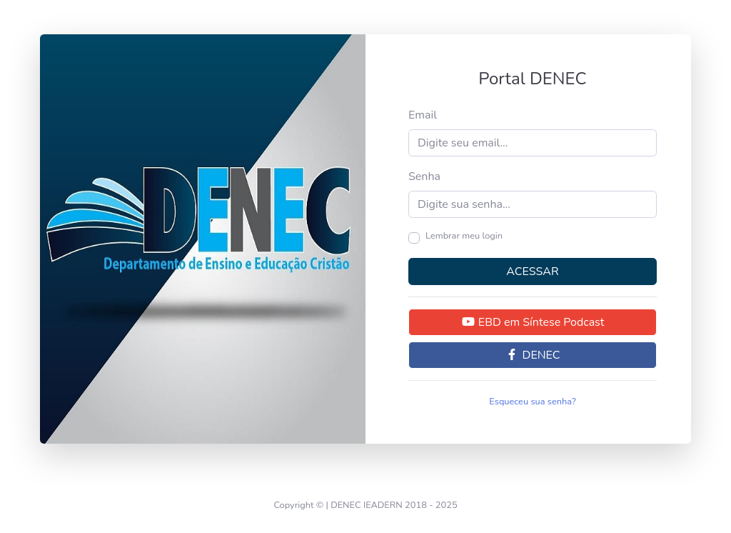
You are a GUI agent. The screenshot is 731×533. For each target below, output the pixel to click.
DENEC (532, 355)
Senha (424, 176)
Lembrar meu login (464, 235)
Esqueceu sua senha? (532, 401)
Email (422, 115)
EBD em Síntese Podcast (533, 322)
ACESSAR (532, 271)
